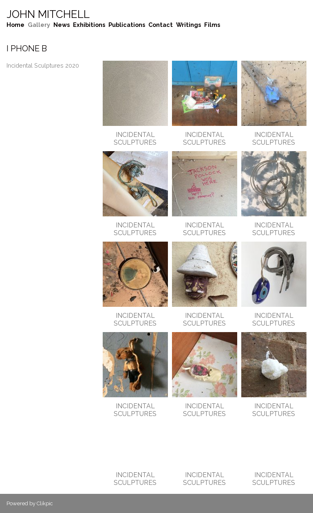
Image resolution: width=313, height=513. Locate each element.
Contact (160, 24)
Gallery (39, 24)
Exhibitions (89, 24)
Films (212, 24)
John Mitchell (48, 14)
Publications (126, 24)
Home (15, 24)
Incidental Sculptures (135, 138)
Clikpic (45, 503)
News (61, 24)
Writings (188, 24)
